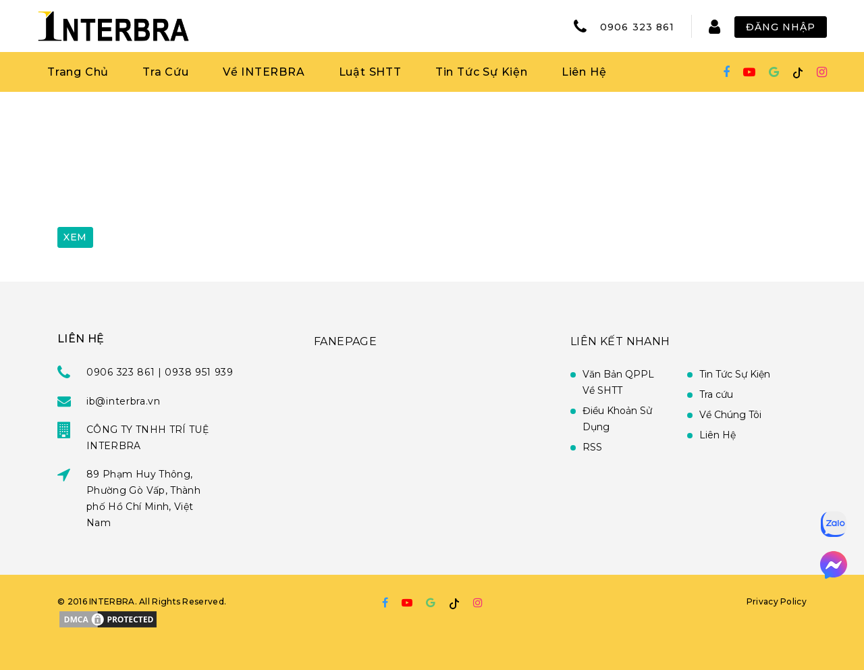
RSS (592, 447)
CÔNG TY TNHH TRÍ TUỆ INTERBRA (147, 437)
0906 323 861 (637, 27)
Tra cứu (716, 394)
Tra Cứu (165, 72)
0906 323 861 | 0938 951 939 (160, 372)
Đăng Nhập (780, 27)
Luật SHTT (370, 72)
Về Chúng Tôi (730, 415)
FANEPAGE (345, 341)
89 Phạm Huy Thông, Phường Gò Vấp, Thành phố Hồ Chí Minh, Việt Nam (143, 498)
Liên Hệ (584, 72)
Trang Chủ (78, 72)
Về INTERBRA (264, 72)
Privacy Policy (777, 601)
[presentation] (160, 184)
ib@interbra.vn (123, 401)
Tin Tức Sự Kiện (481, 72)
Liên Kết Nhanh (620, 341)
